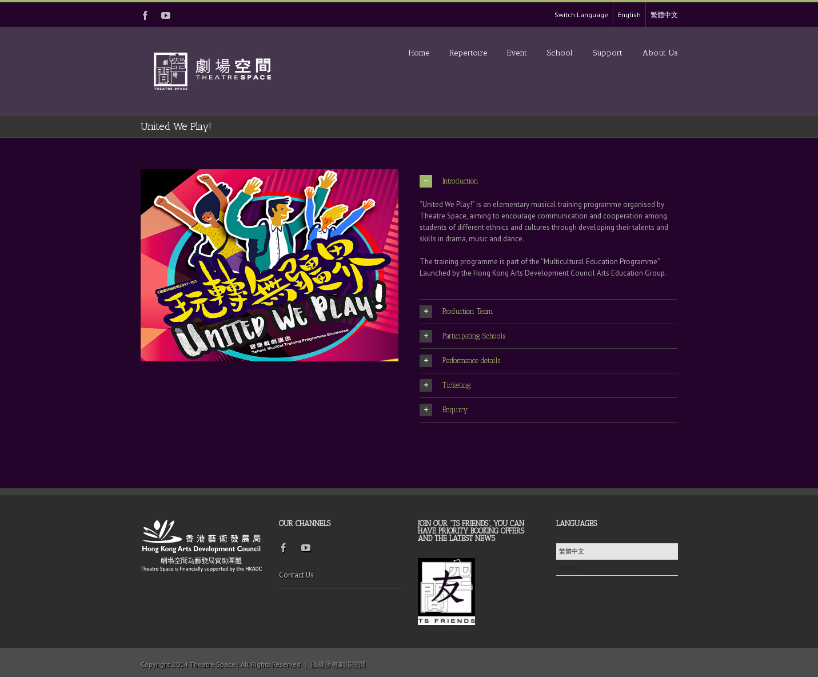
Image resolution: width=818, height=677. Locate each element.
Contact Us (296, 575)
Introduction (449, 181)
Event (517, 53)
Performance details (460, 361)
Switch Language (581, 14)
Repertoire (468, 53)
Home (419, 53)
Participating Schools (462, 336)
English (629, 14)
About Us (660, 53)
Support (608, 53)
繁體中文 (664, 14)
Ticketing (445, 385)
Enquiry (444, 410)
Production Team (456, 311)
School (560, 53)
